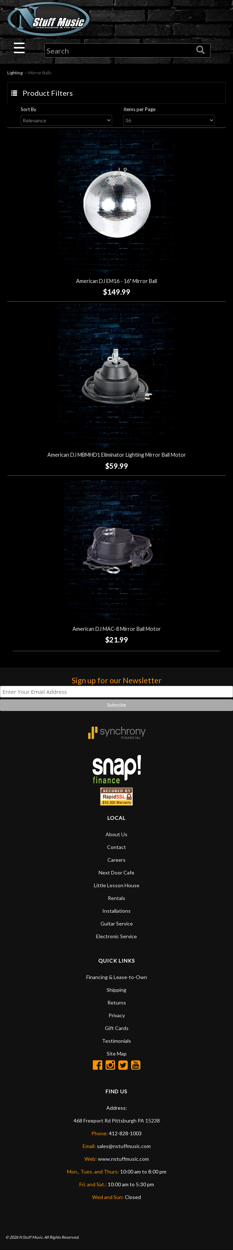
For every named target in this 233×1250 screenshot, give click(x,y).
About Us (116, 835)
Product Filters (48, 93)
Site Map (117, 1054)
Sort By (28, 109)
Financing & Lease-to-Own (116, 977)
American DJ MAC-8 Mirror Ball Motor (116, 629)
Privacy (116, 1016)
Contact (116, 847)
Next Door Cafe (116, 873)
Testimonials (116, 1041)
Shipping (116, 990)
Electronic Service (116, 936)
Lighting (15, 73)
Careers (116, 860)
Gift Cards (117, 1028)
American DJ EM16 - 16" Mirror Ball (116, 281)
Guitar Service (116, 924)
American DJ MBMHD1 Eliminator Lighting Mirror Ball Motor (116, 455)
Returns (116, 1003)
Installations (116, 911)
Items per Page (139, 109)
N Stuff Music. (31, 1237)
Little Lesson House (116, 886)
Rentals (116, 898)
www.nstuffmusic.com (123, 1159)
